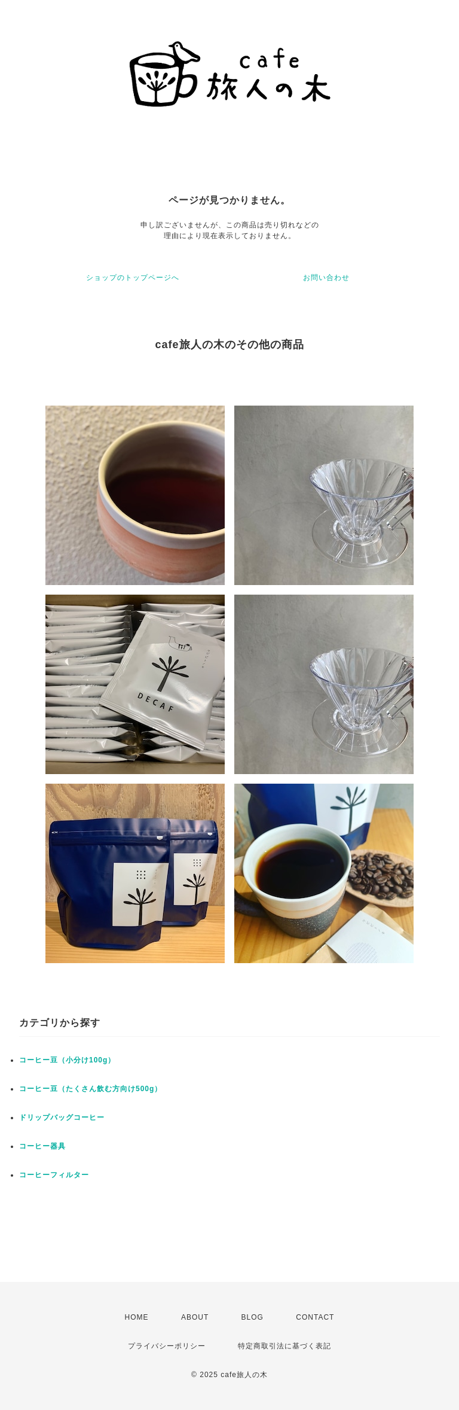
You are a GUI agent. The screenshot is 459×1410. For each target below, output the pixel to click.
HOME (137, 1317)
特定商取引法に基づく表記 (284, 1346)
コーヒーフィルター (54, 1175)
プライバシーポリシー (167, 1346)
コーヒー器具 (42, 1146)
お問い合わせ (326, 277)
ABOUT (195, 1317)
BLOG (252, 1317)
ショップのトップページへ (132, 277)
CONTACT (315, 1317)
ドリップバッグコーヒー (62, 1117)
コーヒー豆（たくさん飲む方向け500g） (90, 1089)
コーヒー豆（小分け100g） (67, 1060)
